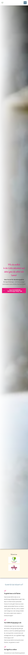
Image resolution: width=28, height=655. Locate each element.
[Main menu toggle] (25, 2)
